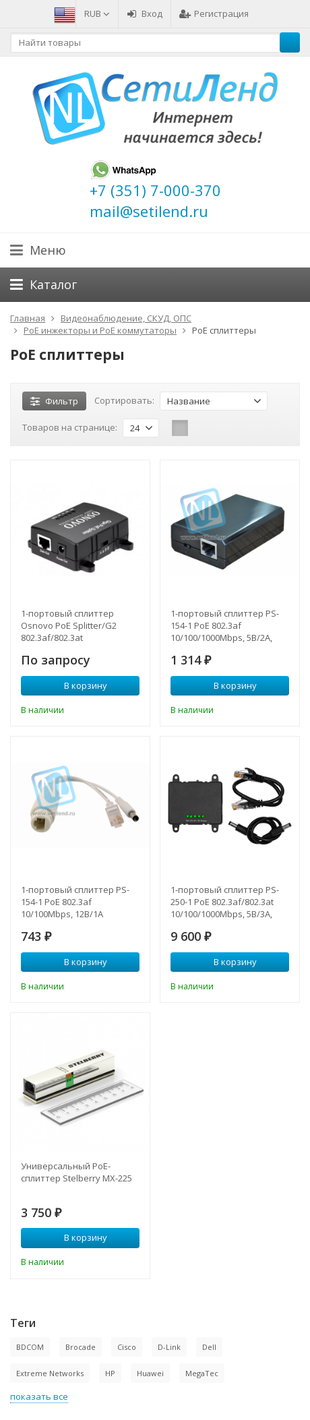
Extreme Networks (50, 1373)
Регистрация (214, 13)
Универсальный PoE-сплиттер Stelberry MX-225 (76, 1172)
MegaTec (201, 1373)
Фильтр (54, 401)
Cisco (126, 1347)
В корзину (78, 685)
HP (110, 1373)
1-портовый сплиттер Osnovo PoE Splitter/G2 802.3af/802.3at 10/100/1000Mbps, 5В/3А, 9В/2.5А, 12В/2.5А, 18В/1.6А (75, 625)
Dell (209, 1347)
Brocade (80, 1347)
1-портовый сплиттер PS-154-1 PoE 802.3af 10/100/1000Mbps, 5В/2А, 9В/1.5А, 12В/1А (224, 625)
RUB (97, 13)
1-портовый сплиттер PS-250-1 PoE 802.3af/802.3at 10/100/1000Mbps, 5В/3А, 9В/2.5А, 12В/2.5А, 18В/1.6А (224, 902)
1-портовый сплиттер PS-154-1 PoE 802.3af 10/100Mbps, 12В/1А (75, 902)
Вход (144, 13)
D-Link (169, 1347)
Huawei (150, 1373)
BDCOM (30, 1347)
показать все (39, 1396)
